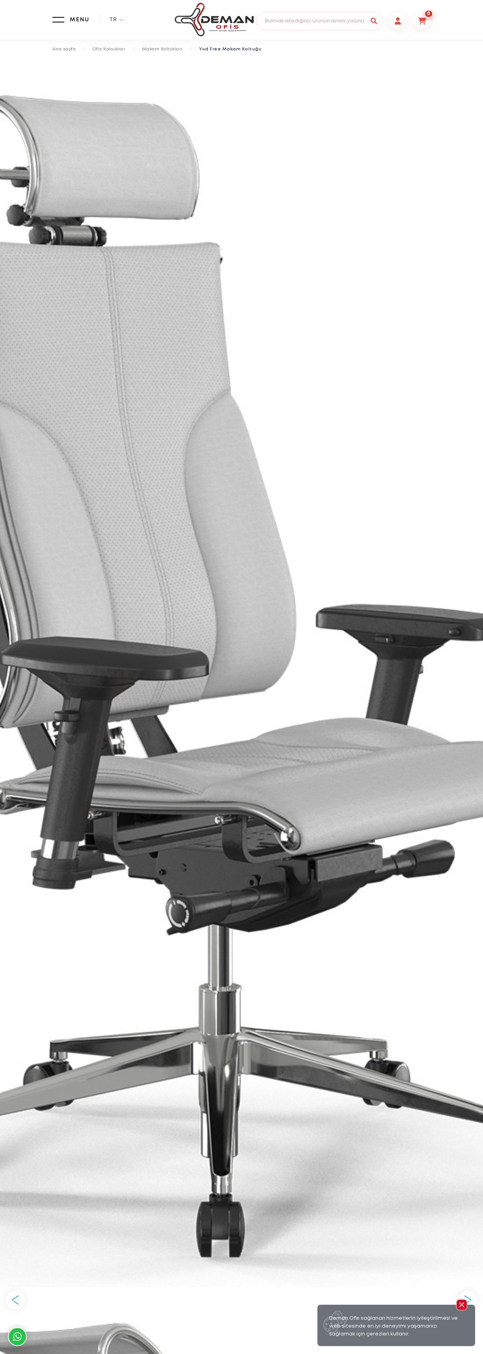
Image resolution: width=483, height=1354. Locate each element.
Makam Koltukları (162, 49)
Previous (15, 1300)
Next (467, 1300)
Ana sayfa (64, 49)
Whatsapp (17, 1336)
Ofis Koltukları (109, 49)
